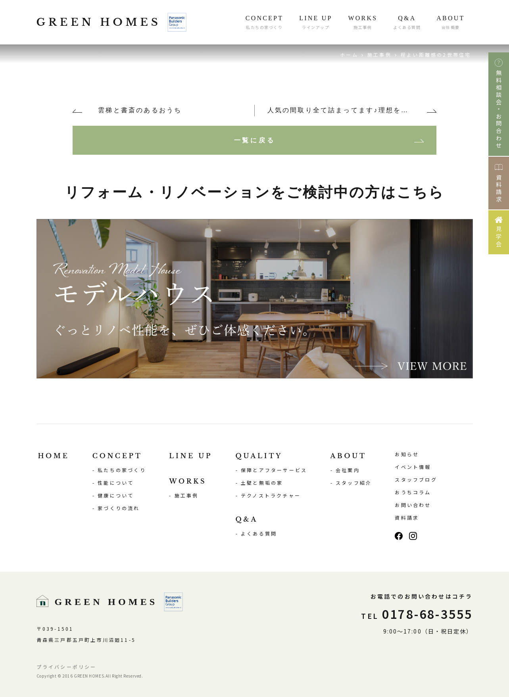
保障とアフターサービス (274, 470)
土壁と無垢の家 (262, 482)
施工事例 (379, 54)
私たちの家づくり (122, 470)
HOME (53, 456)
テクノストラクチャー (271, 495)
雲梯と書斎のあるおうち (140, 110)
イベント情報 (413, 466)
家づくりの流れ (119, 508)
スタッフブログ (416, 479)
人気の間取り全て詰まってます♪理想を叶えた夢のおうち (351, 110)
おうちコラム (413, 492)
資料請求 (407, 517)
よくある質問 (259, 533)
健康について (116, 495)
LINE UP (190, 456)
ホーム (349, 54)
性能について (116, 482)
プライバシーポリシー (66, 666)
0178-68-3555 (417, 613)
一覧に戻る (254, 140)
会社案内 (348, 470)
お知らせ (407, 454)
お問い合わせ (413, 504)
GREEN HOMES (111, 22)
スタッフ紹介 (354, 482)
